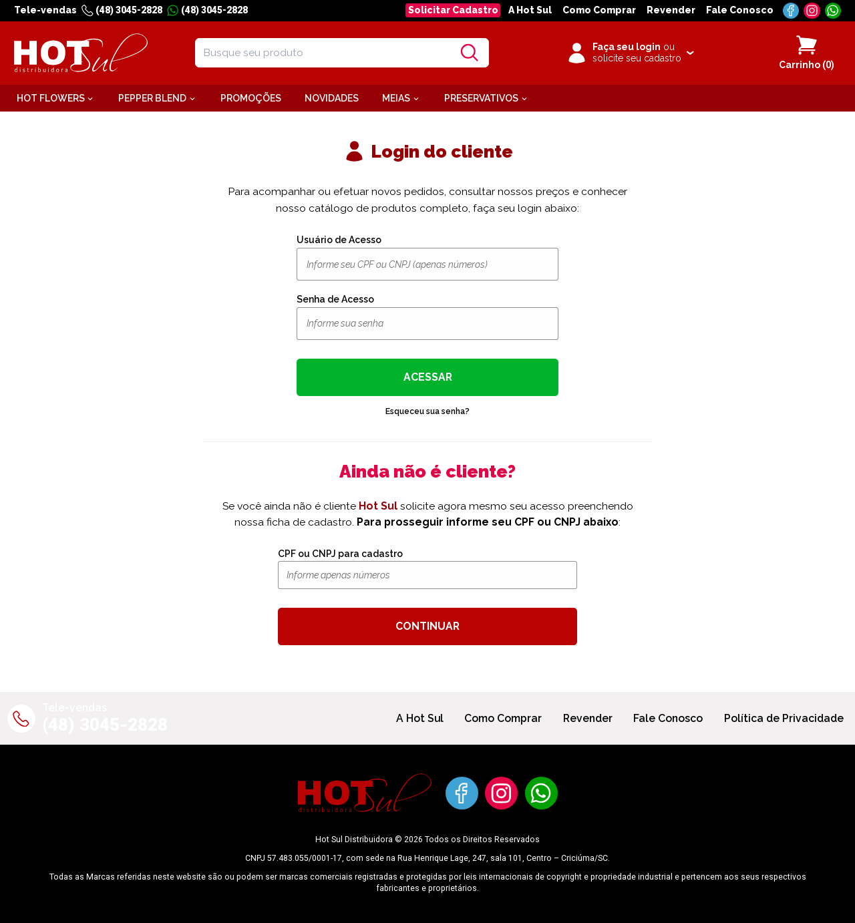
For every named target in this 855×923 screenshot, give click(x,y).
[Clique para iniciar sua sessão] (629, 52)
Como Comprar (599, 10)
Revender (671, 10)
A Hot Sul (530, 10)
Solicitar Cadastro (453, 10)
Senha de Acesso (335, 299)
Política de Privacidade (784, 718)
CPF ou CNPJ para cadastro (340, 553)
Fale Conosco (740, 10)
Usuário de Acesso (339, 239)
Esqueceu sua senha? (427, 411)
